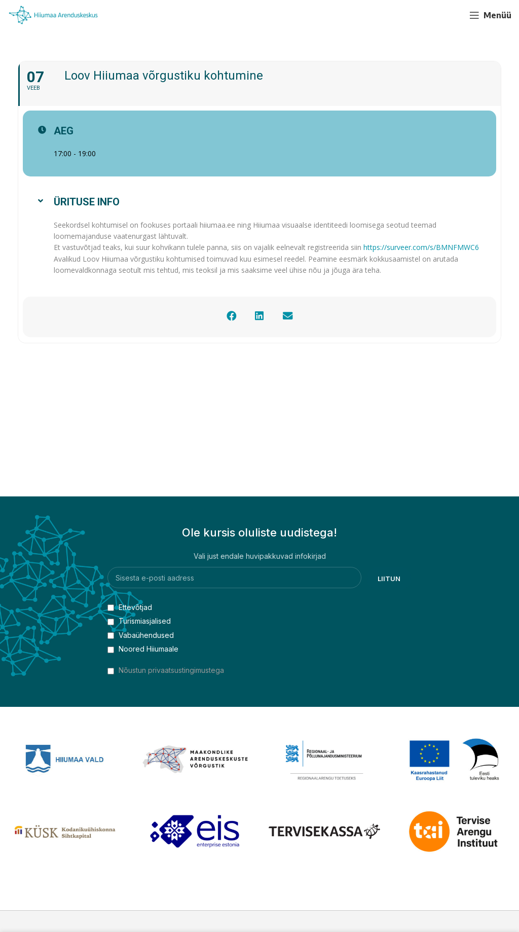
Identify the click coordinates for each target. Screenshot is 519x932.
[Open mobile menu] (490, 15)
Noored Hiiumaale (142, 648)
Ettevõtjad (129, 607)
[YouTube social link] (451, 15)
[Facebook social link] (433, 15)
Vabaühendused (140, 635)
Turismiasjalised (139, 621)
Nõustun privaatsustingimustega (171, 670)
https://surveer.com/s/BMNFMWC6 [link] (421, 247)
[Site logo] (53, 14)
